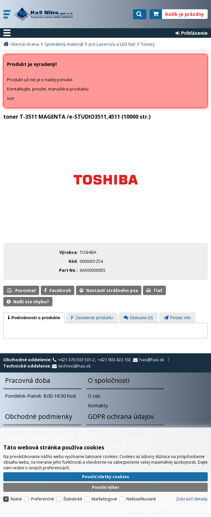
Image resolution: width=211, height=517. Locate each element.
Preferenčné (42, 499)
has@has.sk (151, 360)
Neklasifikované (141, 499)
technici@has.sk (74, 366)
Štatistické (72, 499)
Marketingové (104, 499)
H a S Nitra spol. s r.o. (45, 14)
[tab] (34, 318)
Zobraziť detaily (192, 499)
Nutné (16, 499)
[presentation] (34, 318)
